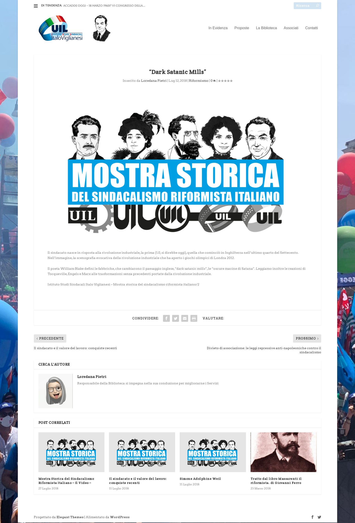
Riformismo (198, 81)
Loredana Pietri (154, 81)
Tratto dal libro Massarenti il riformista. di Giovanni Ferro (276, 481)
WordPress (120, 517)
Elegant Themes (70, 517)
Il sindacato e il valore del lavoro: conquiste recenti (138, 481)
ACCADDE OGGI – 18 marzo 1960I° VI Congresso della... (104, 5)
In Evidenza (218, 28)
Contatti (311, 28)
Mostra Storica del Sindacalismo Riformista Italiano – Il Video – (66, 481)
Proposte (242, 28)
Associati (291, 28)
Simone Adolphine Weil (200, 479)
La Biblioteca (266, 28)
